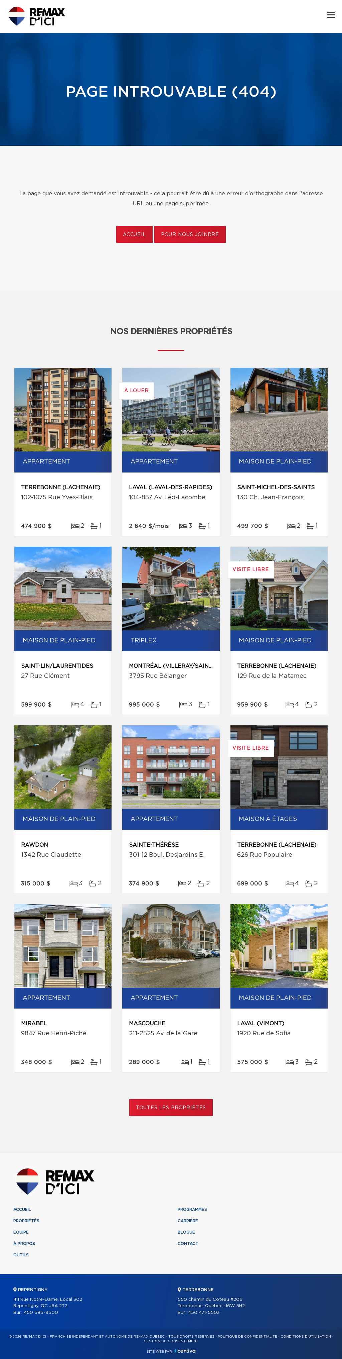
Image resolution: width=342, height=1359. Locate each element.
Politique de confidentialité (247, 1336)
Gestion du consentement (171, 1341)
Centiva (185, 1351)
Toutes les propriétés (171, 1108)
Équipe (21, 1232)
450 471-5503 (204, 1313)
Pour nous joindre (190, 234)
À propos (24, 1244)
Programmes (192, 1210)
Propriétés (26, 1221)
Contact (188, 1244)
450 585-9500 (41, 1313)
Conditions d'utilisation (306, 1336)
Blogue (186, 1232)
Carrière (188, 1221)
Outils (21, 1255)
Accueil (134, 234)
